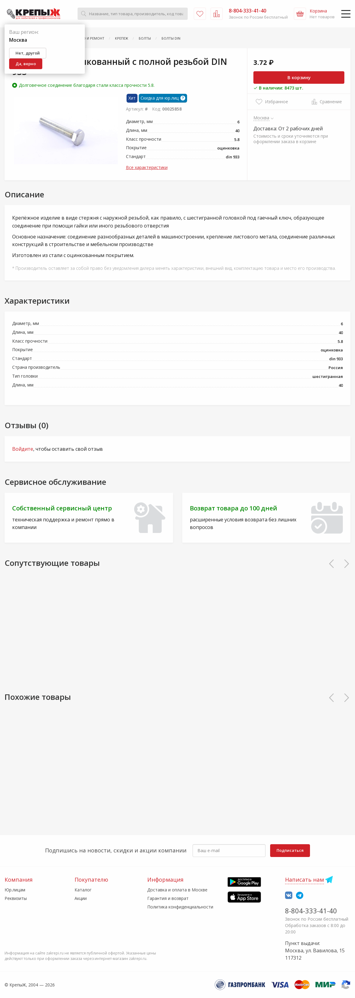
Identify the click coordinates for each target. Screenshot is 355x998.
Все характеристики (147, 167)
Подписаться (290, 850)
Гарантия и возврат (168, 898)
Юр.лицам (15, 890)
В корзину (299, 77)
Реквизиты (16, 898)
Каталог (83, 890)
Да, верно (26, 63)
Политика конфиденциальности (180, 907)
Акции (81, 898)
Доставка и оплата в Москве (177, 890)
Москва (261, 118)
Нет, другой (28, 53)
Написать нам (304, 879)
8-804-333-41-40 (311, 910)
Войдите (22, 449)
